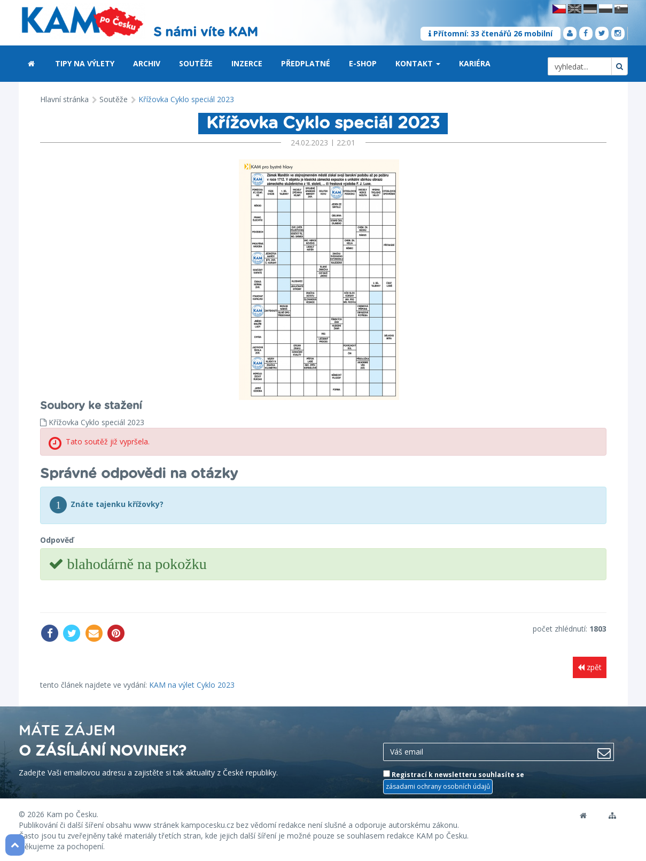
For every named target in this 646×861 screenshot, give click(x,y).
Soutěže (196, 63)
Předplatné (305, 63)
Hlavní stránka (64, 99)
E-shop (363, 63)
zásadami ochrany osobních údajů (438, 785)
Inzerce (246, 63)
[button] (438, 64)
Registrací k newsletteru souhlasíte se (453, 781)
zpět (590, 667)
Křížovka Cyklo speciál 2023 (186, 99)
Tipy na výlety (84, 63)
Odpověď (57, 540)
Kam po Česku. (72, 813)
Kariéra (475, 63)
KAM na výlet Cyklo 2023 (192, 683)
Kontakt (417, 63)
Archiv (146, 63)
